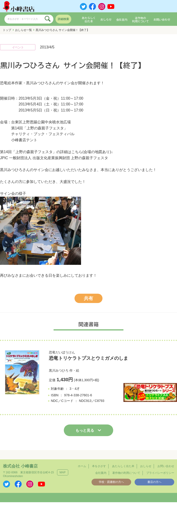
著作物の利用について (140, 20)
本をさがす (99, 466)
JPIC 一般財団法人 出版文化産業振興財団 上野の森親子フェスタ (54, 158)
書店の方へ (154, 482)
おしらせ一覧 (23, 30)
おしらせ (106, 19)
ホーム (82, 466)
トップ (7, 30)
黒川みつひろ (58, 370)
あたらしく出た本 (89, 20)
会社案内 (121, 19)
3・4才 (74, 388)
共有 (88, 298)
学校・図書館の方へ (111, 482)
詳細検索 (63, 19)
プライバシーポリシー (160, 473)
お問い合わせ (161, 19)
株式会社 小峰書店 (20, 466)
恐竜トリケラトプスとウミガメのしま (88, 358)
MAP (63, 472)
